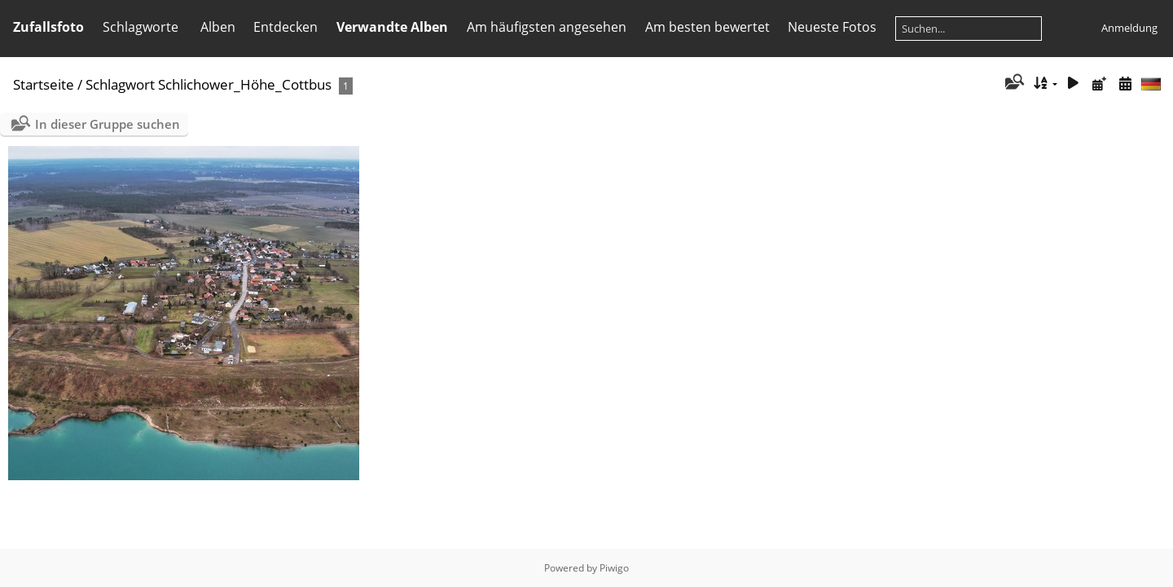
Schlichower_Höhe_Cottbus (245, 84)
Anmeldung (1129, 27)
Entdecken (285, 27)
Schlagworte (140, 27)
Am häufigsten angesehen (546, 27)
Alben (217, 27)
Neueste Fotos (832, 27)
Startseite (43, 84)
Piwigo (614, 568)
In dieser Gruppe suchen (107, 124)
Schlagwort (120, 84)
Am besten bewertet (707, 27)
